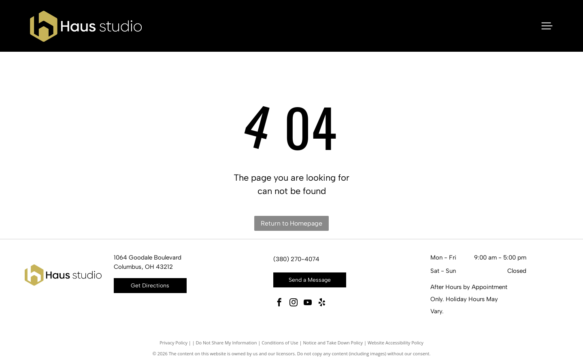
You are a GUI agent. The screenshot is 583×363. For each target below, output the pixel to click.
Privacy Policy (173, 343)
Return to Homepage (291, 223)
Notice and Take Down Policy (333, 343)
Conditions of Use (280, 343)
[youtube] (308, 303)
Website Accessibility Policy (395, 343)
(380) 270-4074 (296, 259)
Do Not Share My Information (226, 343)
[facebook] (279, 303)
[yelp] (322, 303)
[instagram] (293, 303)
